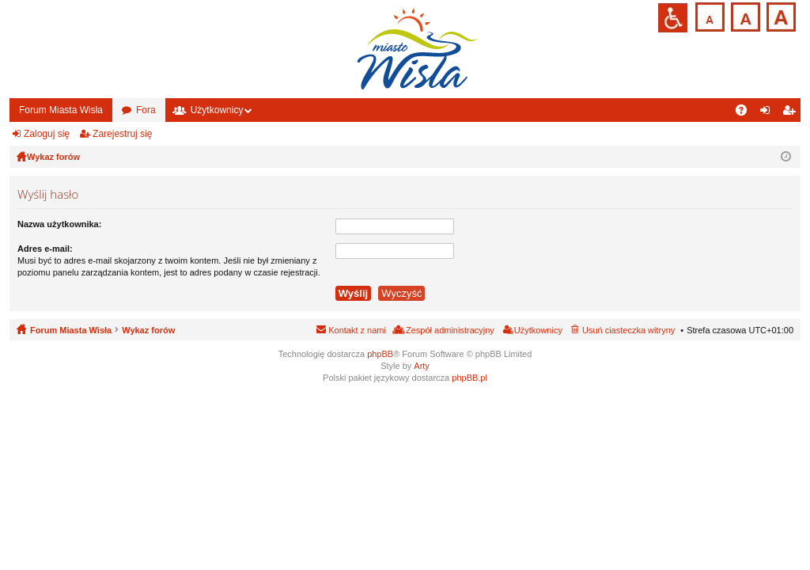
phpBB (380, 354)
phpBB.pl (469, 377)
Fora (146, 110)
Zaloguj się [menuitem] (768, 113)
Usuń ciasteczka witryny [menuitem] (628, 330)
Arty (422, 365)
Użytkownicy (217, 110)
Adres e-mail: (45, 248)
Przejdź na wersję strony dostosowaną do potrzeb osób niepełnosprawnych (672, 17)
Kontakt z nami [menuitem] (357, 330)
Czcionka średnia (744, 15)
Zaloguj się (47, 133)
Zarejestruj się (122, 133)
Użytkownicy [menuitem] (538, 330)
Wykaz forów (148, 330)
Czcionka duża (779, 15)
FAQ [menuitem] (746, 113)
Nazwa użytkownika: (59, 224)
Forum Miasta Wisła (61, 110)
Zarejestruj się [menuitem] (792, 113)
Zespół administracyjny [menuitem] (450, 330)
